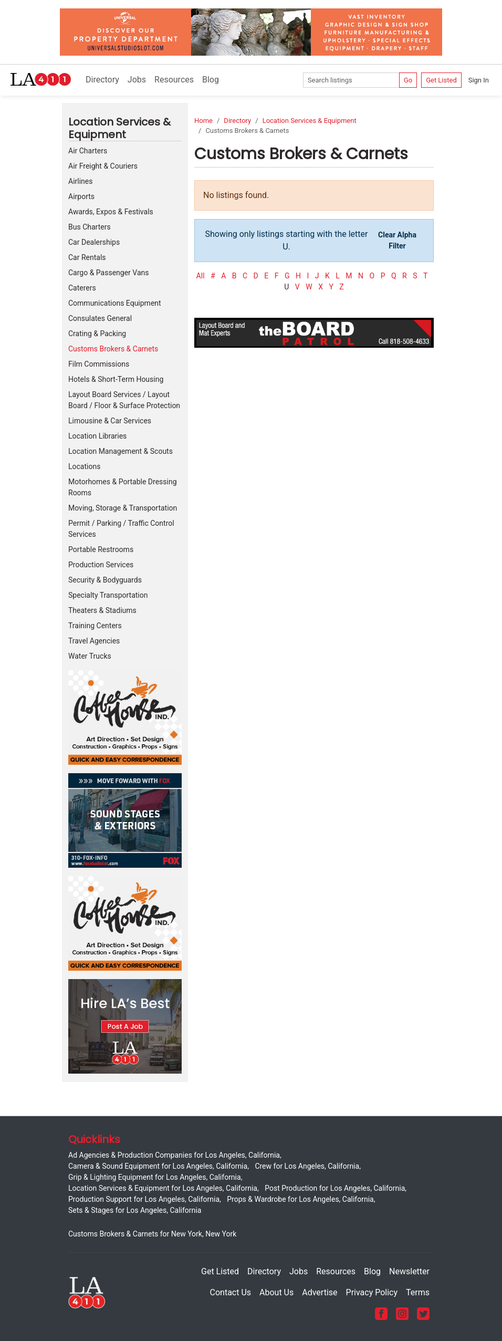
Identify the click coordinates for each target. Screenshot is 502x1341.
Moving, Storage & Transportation (122, 508)
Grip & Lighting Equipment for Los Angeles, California (154, 1177)
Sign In (478, 80)
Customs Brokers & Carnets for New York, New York (152, 1234)
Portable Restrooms (100, 549)
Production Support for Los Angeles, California (143, 1199)
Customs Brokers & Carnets (113, 349)
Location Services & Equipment (310, 120)
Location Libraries (97, 436)
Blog (210, 80)
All (200, 276)
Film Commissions (98, 364)
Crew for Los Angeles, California (307, 1166)
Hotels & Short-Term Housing (115, 379)
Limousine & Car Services (109, 421)
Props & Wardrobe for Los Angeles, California (300, 1199)
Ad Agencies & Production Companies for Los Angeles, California (174, 1155)
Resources (174, 80)
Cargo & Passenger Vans (108, 272)
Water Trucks (89, 656)
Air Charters (87, 151)
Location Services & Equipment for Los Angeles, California (162, 1188)
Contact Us (231, 1292)
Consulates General (100, 318)
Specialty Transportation (108, 595)
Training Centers (95, 625)
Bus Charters (89, 227)
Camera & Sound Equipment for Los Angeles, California (157, 1166)
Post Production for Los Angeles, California (335, 1188)
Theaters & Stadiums (102, 610)
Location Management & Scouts (120, 451)
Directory (102, 80)
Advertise (319, 1292)
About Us (276, 1292)
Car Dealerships (94, 242)
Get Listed (441, 80)
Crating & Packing (97, 333)
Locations (84, 466)
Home (203, 120)
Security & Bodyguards (105, 580)
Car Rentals (87, 257)
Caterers (82, 288)
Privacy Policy (372, 1292)
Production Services (100, 564)
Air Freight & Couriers (103, 166)
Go (408, 80)
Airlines (80, 181)
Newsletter (409, 1271)
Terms (418, 1292)
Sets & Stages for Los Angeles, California (134, 1210)
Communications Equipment (114, 303)
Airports (81, 196)
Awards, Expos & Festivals (110, 211)
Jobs (137, 80)
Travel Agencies (94, 641)
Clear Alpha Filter (397, 240)
